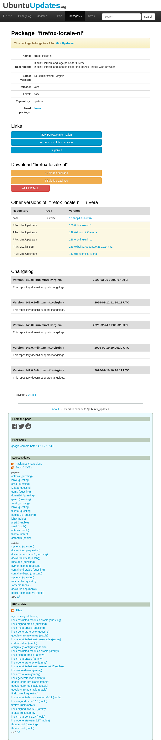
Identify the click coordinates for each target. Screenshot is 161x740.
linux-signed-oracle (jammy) (27, 654)
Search (148, 16)
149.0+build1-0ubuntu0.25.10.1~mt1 (90, 246)
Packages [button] (75, 16)
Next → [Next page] (34, 394)
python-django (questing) (26, 565)
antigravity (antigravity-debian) (29, 647)
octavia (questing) (22, 476)
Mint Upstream (65, 43)
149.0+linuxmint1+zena (83, 232)
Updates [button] (43, 16)
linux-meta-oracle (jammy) (27, 658)
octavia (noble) (20, 530)
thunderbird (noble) (22, 728)
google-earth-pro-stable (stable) (30, 681)
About (55, 409)
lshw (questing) (20, 480)
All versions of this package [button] (56, 142)
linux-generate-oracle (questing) (30, 631)
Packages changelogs (29, 463)
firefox (37, 108)
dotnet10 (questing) (23, 495)
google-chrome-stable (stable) (29, 689)
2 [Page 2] (29, 394)
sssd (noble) (18, 526)
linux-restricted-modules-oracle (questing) (36, 620)
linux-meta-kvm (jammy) (25, 674)
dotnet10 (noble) (21, 537)
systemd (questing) (22, 546)
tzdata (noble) (19, 534)
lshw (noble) (18, 518)
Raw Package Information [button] (56, 134)
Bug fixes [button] (56, 150)
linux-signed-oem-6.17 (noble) (29, 701)
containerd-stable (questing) (28, 569)
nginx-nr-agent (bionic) (24, 616)
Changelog (24, 16)
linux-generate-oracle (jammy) (29, 662)
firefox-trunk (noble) (23, 705)
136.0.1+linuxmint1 (80, 225)
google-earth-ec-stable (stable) (29, 685)
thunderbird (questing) (24, 724)
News (91, 16)
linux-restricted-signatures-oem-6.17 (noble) (37, 666)
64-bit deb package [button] (56, 180)
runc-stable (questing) (24, 581)
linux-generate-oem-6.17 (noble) (30, 720)
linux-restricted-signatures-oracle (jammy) (36, 639)
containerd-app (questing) (26, 573)
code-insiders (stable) (24, 643)
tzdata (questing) (21, 487)
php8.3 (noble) (20, 522)
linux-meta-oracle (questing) (28, 627)
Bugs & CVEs (24, 467)
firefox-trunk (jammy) (23, 712)
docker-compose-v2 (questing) (29, 554)
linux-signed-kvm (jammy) (26, 670)
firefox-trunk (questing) (24, 693)
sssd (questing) (20, 483)
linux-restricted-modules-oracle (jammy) (35, 650)
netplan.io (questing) (23, 514)
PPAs (58, 16)
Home (7, 16)
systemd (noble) (21, 585)
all (18, 596)
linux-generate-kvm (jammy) (28, 678)
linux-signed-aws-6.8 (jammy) (29, 708)
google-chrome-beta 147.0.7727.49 (32, 446)
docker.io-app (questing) (25, 550)
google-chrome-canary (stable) (29, 635)
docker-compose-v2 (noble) (27, 592)
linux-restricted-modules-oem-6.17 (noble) (36, 697)
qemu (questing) (21, 491)
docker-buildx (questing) (25, 558)
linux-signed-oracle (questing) (29, 623)
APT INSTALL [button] (30, 188)
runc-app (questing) (23, 561)
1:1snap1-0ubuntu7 (80, 218)
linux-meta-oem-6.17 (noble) (28, 716)
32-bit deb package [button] (56, 172)
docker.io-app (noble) (24, 588)
